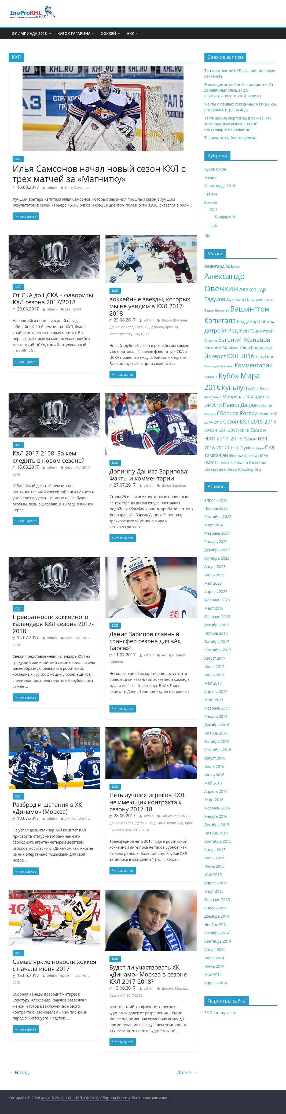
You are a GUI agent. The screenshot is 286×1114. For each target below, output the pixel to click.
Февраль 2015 (217, 899)
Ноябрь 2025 (216, 508)
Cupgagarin (225, 216)
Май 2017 (213, 683)
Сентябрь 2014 (218, 941)
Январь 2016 (216, 816)
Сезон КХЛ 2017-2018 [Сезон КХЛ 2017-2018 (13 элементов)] (227, 430)
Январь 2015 (216, 907)
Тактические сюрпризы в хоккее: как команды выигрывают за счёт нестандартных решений (238, 123)
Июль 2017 (214, 666)
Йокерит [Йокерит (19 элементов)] (215, 356)
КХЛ (18, 159)
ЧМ (207, 235)
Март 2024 (213, 524)
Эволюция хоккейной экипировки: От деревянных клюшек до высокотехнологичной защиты (238, 90)
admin (52, 187)
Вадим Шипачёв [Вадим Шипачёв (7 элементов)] (216, 310)
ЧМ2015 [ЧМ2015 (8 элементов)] (226, 463)
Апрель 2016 (216, 791)
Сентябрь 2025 (218, 516)
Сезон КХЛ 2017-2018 (132, 830)
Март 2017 (213, 699)
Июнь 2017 (214, 674)
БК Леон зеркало (219, 1012)
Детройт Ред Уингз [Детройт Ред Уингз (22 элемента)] (229, 330)
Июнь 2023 (214, 574)
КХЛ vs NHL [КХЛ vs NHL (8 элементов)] (264, 357)
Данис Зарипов (121, 327)
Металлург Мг (120, 334)
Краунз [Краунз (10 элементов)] (211, 376)
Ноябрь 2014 (216, 924)
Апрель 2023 (216, 591)
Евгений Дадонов (149, 327)
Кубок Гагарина (73, 33)
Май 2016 (213, 783)
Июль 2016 (214, 766)
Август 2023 (215, 566)
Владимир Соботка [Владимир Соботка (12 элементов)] (256, 321)
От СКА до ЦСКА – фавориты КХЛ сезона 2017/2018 (53, 298)
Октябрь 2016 (216, 741)
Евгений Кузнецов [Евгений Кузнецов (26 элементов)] (244, 339)
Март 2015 (213, 891)
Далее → (187, 1072)
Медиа (210, 177)
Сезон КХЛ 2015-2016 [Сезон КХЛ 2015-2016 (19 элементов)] (249, 421)
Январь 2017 (216, 716)
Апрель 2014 (216, 982)
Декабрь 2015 (216, 824)
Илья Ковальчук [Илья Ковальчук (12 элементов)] (256, 347)
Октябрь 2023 (216, 558)
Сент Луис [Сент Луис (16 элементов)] (239, 447)
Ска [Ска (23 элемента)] (269, 447)
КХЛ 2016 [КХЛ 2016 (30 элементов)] (241, 356)
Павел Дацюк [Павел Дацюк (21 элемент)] (240, 404)
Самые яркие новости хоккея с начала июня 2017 (54, 964)
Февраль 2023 (217, 599)
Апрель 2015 (216, 882)
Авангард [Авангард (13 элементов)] (214, 266)
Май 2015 (213, 874)
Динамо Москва (77, 818)
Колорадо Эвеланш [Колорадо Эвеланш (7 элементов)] (219, 366)
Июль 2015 (214, 857)
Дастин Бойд (145, 823)
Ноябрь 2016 (216, 733)
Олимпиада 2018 (29, 33)
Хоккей (108, 33)
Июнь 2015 (214, 866)
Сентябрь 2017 (218, 649)
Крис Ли (171, 327)
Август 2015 (215, 849)
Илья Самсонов (77, 187)
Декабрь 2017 (216, 624)
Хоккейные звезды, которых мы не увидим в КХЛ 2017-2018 (149, 306)
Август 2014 (215, 949)
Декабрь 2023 (216, 549)
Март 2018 (213, 608)
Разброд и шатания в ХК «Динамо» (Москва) (47, 807)
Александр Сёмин (175, 816)
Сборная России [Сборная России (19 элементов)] (237, 413)
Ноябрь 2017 (216, 633)
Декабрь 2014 (216, 916)
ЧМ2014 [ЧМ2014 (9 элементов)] (211, 462)
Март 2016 (213, 799)
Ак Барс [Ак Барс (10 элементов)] (233, 266)
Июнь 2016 (214, 774)
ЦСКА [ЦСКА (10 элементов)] (263, 455)
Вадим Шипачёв (175, 320)
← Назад (19, 1072)
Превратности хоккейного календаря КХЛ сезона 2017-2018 (53, 624)
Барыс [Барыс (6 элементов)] (269, 300)
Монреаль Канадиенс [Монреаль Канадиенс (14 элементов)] (246, 396)
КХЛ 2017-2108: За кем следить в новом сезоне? (48, 456)
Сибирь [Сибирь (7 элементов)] (258, 448)
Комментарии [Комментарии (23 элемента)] (254, 365)
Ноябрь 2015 (216, 833)
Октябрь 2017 (216, 641)
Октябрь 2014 (216, 932)
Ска (68, 309)
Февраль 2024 (217, 533)
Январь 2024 (216, 541)
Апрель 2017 (216, 691)
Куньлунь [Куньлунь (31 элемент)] (236, 387)
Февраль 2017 (217, 708)
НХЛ (130, 33)
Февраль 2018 (217, 616)
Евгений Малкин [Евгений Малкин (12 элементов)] (221, 347)
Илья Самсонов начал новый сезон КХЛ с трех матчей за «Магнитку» (99, 174)
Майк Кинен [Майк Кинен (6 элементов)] (212, 397)
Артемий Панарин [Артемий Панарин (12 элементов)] (244, 299)
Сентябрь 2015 (218, 841)
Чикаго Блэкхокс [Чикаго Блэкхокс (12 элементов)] (250, 462)
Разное (210, 194)
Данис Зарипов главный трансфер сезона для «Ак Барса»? (145, 641)
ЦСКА (77, 309)
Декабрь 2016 (216, 724)
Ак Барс (168, 655)
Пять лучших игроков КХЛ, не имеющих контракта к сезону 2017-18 (147, 802)
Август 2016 (215, 758)
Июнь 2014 (214, 966)
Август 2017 (215, 658)
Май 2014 (213, 974)
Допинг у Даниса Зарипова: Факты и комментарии (149, 474)
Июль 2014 (214, 957)
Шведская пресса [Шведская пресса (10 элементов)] (220, 469)
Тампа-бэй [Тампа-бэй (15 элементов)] (216, 455)
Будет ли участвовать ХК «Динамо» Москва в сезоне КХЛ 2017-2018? (148, 974)
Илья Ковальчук (170, 823)
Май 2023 (213, 583)
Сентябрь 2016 (218, 749)
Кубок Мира (215, 169)
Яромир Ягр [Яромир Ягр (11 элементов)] (249, 469)
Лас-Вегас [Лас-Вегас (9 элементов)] (260, 388)
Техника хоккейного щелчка (230, 137)
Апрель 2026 (216, 499)
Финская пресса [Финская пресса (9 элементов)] (243, 455)
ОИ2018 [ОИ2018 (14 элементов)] (213, 405)
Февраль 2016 (217, 808)
